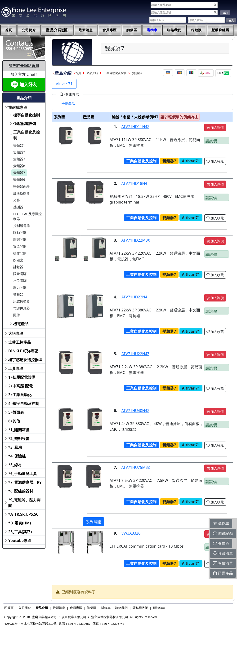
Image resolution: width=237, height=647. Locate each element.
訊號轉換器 (21, 301)
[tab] (68, 103)
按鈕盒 (18, 260)
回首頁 (8, 608)
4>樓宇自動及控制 (23, 403)
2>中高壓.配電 (20, 386)
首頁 (8, 30)
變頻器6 (19, 166)
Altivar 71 (64, 83)
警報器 (18, 294)
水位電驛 (20, 280)
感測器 (18, 207)
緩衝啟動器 (21, 193)
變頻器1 (19, 145)
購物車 (152, 30)
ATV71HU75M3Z (135, 467)
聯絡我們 (174, 30)
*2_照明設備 (18, 438)
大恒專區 (15, 333)
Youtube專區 (19, 540)
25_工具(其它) (20, 531)
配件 (16, 315)
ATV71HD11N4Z (135, 126)
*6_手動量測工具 (22, 473)
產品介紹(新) (57, 30)
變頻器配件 (21, 186)
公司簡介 (29, 30)
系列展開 (93, 521)
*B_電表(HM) (19, 523)
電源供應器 (21, 308)
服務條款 (159, 608)
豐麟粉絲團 (220, 30)
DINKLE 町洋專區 (23, 351)
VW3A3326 (130, 533)
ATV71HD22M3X (135, 240)
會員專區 (110, 30)
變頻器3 (19, 159)
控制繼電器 (21, 225)
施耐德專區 (17, 107)
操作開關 (20, 253)
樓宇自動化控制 (26, 115)
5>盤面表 (16, 412)
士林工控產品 (19, 342)
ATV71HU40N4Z (135, 410)
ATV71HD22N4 (134, 297)
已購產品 (223, 573)
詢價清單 (223, 563)
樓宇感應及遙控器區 (25, 359)
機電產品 (20, 323)
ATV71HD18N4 (134, 183)
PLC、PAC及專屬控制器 (27, 216)
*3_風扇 (15, 447)
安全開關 (20, 246)
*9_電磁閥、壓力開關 (24, 502)
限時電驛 (20, 273)
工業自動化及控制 (26, 134)
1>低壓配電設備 (21, 377)
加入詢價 (215, 127)
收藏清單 (223, 553)
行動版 (196, 30)
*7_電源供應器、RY (25, 482)
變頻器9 (19, 179)
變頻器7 (19, 172)
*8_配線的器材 (20, 491)
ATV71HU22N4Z (135, 353)
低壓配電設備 (24, 123)
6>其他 (14, 421)
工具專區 (15, 368)
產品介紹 (92, 73)
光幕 (16, 200)
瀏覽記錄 (223, 533)
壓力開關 (20, 287)
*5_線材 (15, 464)
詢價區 (131, 30)
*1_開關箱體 (18, 429)
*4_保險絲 (17, 456)
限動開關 (20, 232)
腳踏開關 (20, 239)
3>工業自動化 (19, 394)
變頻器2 (19, 152)
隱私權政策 (140, 608)
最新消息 (86, 30)
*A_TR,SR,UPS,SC (23, 514)
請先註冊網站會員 (24, 65)
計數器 (18, 267)
